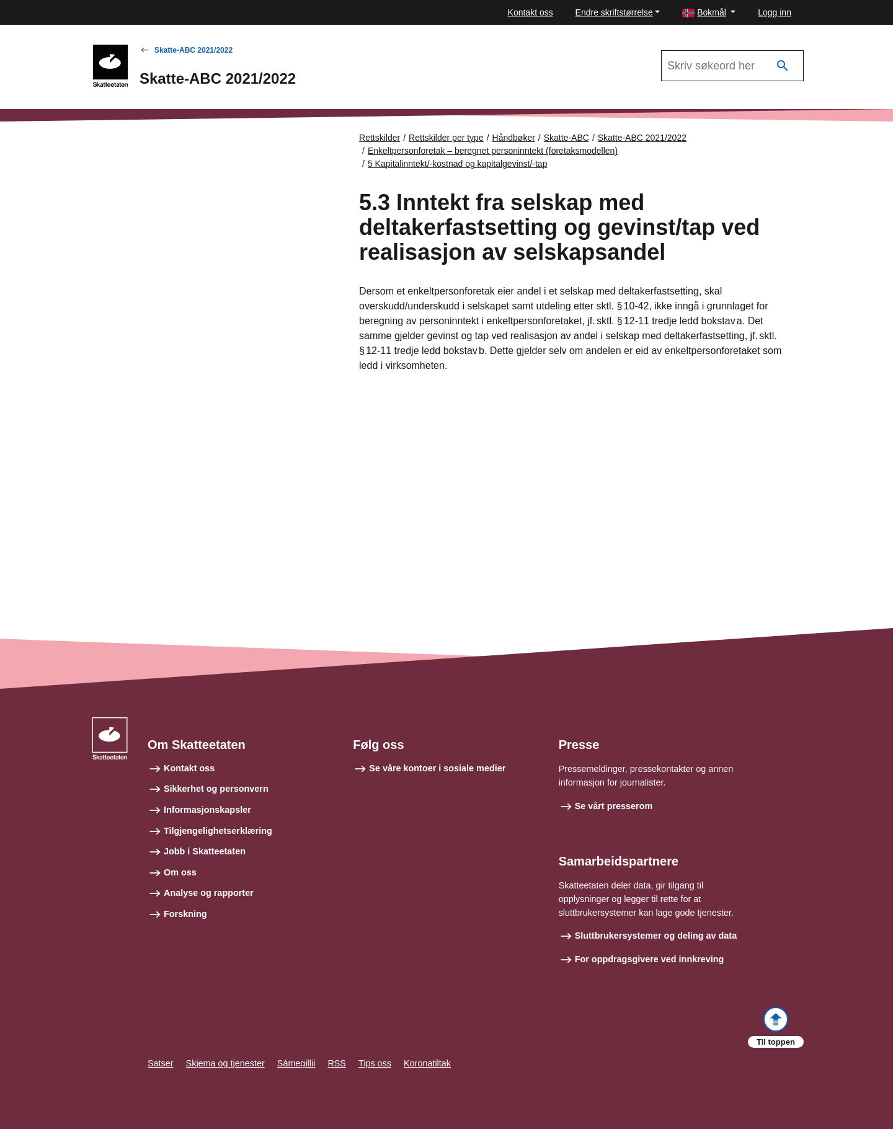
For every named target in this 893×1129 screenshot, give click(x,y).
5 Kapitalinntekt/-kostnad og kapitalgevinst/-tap (458, 164)
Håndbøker (513, 138)
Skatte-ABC (566, 138)
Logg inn (774, 12)
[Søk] (782, 66)
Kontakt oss (530, 12)
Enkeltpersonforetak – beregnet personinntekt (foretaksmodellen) (493, 151)
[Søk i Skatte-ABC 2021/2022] (732, 65)
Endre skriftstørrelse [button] (614, 12)
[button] (708, 12)
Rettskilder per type (446, 138)
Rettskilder (379, 138)
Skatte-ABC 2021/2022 (193, 50)
